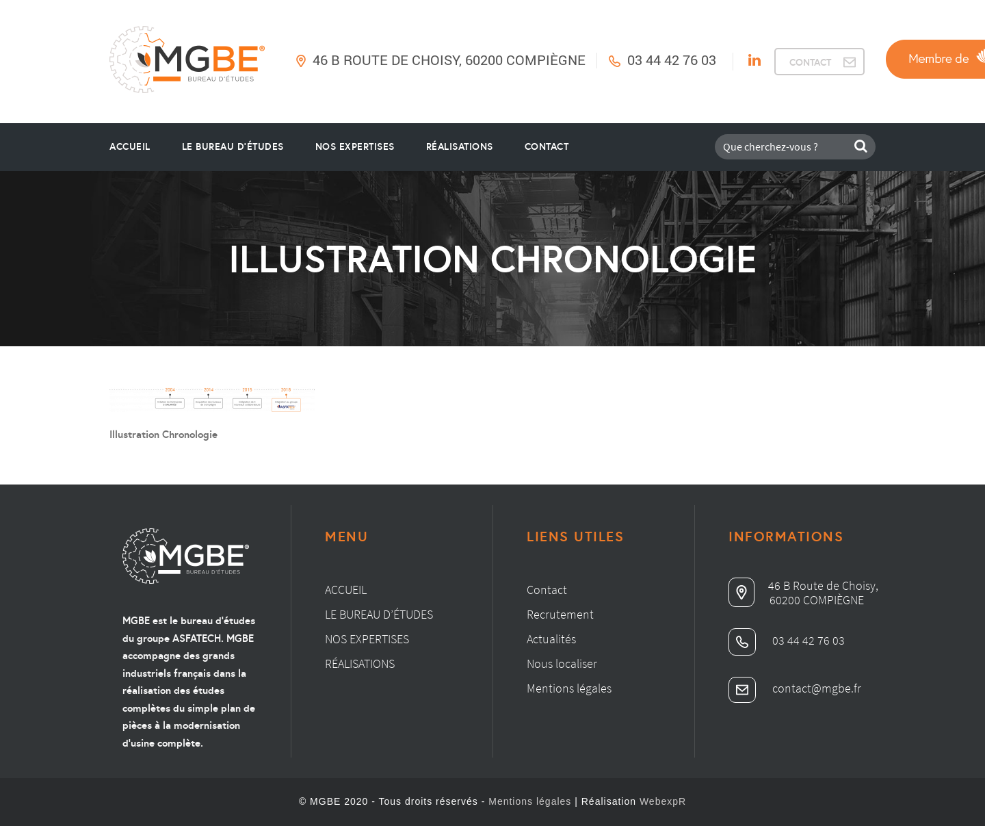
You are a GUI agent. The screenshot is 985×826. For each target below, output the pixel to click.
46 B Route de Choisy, (803, 585)
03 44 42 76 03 (671, 59)
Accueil (129, 146)
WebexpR (663, 801)
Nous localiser (562, 663)
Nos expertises (367, 639)
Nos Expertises (355, 146)
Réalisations (459, 146)
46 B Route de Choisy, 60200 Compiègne (449, 59)
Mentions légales (569, 688)
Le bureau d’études (379, 614)
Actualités (551, 639)
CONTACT (810, 62)
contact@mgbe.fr (794, 688)
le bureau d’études (233, 146)
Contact (547, 146)
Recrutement (560, 614)
